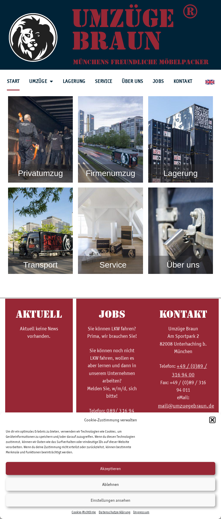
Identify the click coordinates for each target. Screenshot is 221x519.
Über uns (132, 81)
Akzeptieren (110, 468)
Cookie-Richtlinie (84, 512)
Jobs (158, 81)
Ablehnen (110, 484)
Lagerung (74, 81)
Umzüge (41, 81)
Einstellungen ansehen (110, 500)
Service (103, 81)
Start (13, 81)
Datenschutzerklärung (114, 512)
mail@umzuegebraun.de (186, 405)
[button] (212, 420)
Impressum (141, 512)
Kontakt (183, 81)
